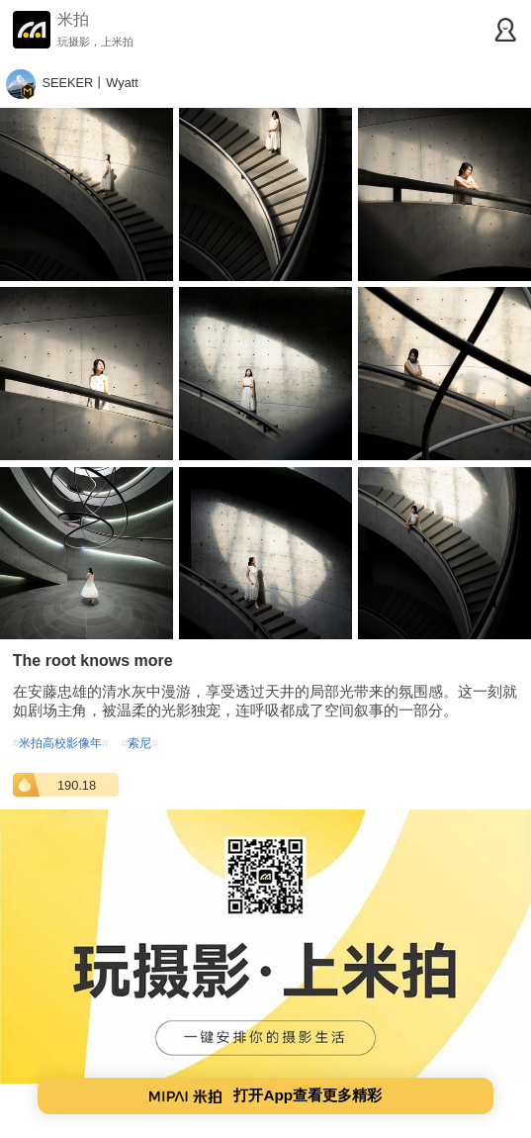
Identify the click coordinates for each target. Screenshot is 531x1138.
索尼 (140, 742)
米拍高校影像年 (61, 742)
